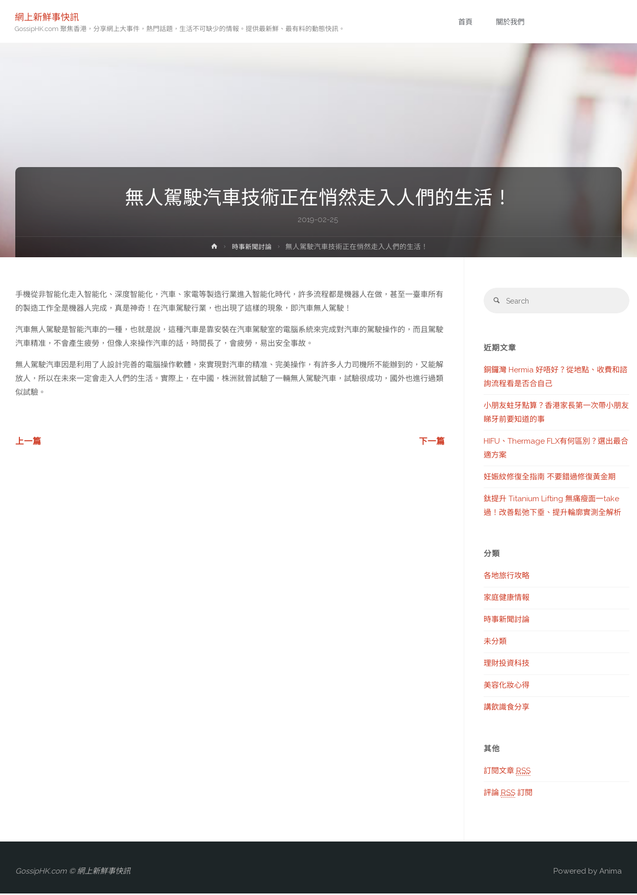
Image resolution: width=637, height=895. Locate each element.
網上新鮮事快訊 (47, 16)
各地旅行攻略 (506, 577)
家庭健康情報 (506, 599)
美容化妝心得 (506, 686)
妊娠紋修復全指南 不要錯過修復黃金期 (550, 477)
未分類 (495, 642)
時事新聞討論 (251, 246)
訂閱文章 (507, 772)
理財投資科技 (506, 664)
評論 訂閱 (508, 794)
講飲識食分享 (506, 708)
